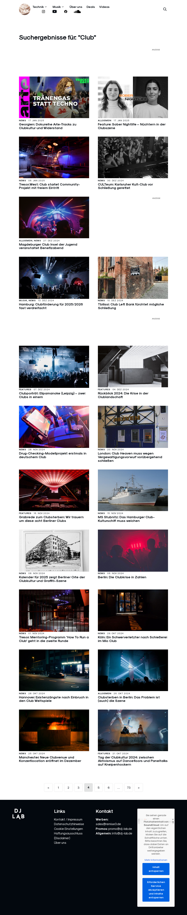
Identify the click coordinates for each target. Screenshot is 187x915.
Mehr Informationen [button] (156, 859)
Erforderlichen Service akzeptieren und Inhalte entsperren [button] (156, 889)
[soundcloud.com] (77, 11)
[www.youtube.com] (54, 11)
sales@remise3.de (108, 824)
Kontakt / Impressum (68, 819)
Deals (91, 7)
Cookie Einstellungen (68, 829)
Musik (57, 7)
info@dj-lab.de (122, 833)
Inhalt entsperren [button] (156, 869)
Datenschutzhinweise (69, 824)
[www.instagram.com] (43, 11)
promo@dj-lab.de (120, 829)
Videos (104, 7)
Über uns (76, 7)
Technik (38, 7)
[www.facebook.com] (65, 11)
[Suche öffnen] (165, 9)
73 (129, 787)
